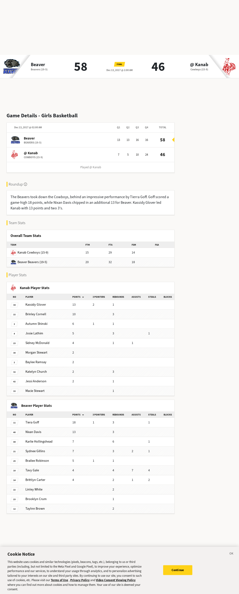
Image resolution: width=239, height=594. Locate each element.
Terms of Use (59, 584)
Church (36, 371)
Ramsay (35, 362)
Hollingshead (39, 441)
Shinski (36, 324)
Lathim (34, 333)
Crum (36, 499)
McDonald (37, 343)
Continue (178, 574)
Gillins (35, 451)
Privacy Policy (80, 584)
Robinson (37, 460)
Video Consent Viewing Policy (116, 584)
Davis (33, 432)
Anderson (35, 381)
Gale (32, 470)
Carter (35, 480)
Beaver (38, 65)
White (33, 489)
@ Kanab (199, 65)
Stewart (36, 352)
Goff (32, 422)
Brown (35, 508)
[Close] (231, 558)
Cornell (35, 314)
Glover (35, 304)
